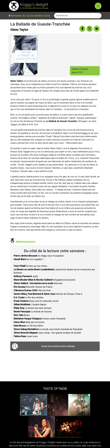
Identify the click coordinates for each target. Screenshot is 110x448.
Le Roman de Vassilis (33, 311)
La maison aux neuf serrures (33, 308)
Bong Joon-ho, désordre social (36, 301)
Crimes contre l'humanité (40, 318)
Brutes (22, 315)
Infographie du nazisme (44, 280)
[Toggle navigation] (98, 6)
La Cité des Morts (28, 325)
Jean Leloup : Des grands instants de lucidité (47, 332)
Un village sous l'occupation (39, 255)
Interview (38, 283)
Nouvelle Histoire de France (33, 287)
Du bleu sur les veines (30, 266)
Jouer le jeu (26, 336)
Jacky (26, 276)
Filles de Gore (32, 290)
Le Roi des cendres (28, 297)
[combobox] (77, 15)
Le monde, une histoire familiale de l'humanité (48, 329)
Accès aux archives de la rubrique (58, 346)
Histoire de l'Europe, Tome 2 (48, 294)
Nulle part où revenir (29, 322)
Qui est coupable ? (29, 259)
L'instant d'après (30, 304)
